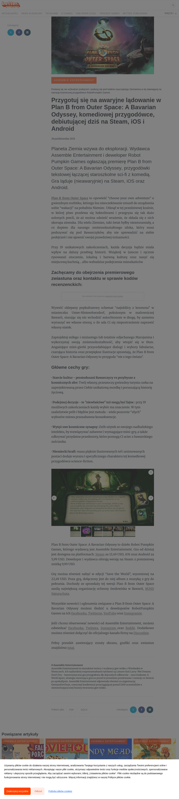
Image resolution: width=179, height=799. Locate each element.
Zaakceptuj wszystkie (17, 791)
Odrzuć (38, 791)
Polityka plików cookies (60, 791)
